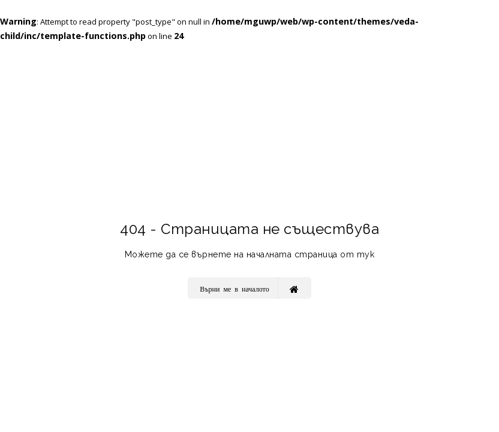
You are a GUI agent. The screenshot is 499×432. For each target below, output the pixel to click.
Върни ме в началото (249, 288)
